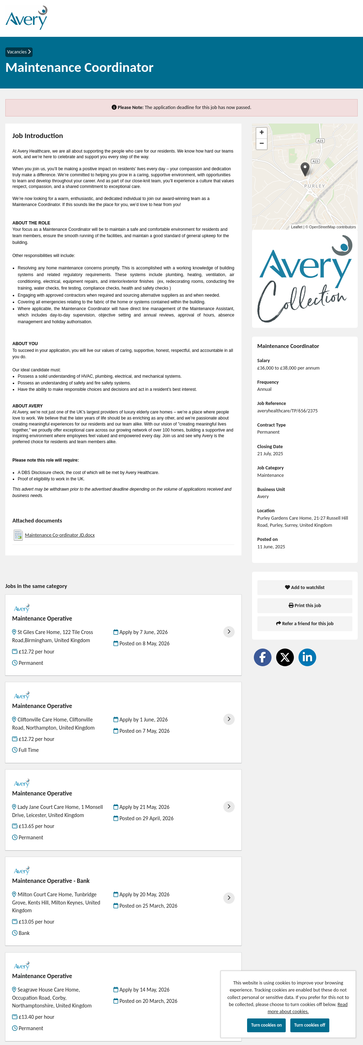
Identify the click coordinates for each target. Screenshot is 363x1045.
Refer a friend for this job (305, 624)
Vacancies (19, 52)
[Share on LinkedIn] (307, 657)
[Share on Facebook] (263, 657)
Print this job (305, 606)
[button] (305, 169)
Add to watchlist (305, 587)
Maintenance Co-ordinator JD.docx (60, 535)
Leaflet (296, 227)
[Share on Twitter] (285, 657)
